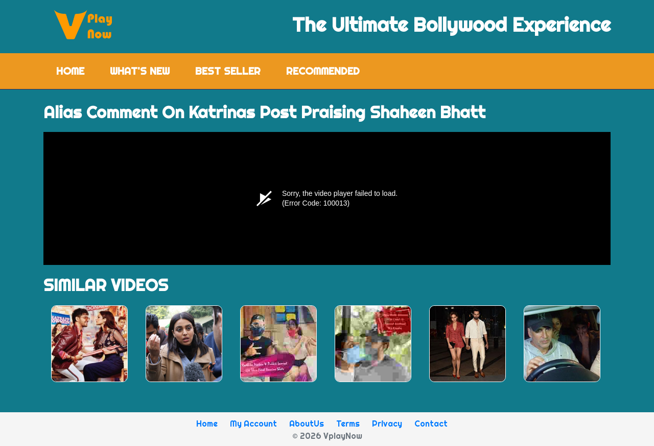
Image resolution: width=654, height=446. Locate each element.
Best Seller (228, 70)
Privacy (387, 423)
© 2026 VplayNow (327, 436)
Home (76, 70)
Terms (348, 423)
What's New (140, 70)
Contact (431, 423)
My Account (253, 423)
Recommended (323, 70)
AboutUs (306, 423)
